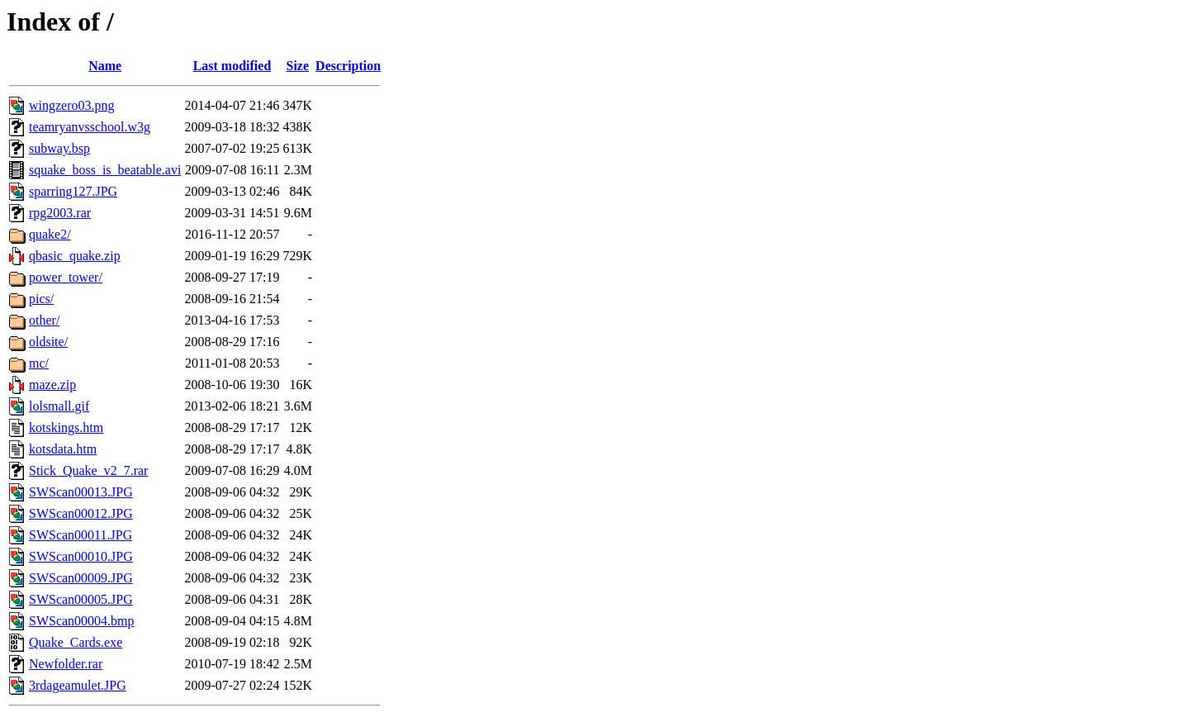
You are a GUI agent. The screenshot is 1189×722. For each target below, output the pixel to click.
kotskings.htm (66, 427)
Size (298, 66)
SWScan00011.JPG (80, 535)
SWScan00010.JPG (81, 556)
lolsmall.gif (59, 406)
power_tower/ (65, 277)
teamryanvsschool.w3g (89, 127)
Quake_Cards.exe (75, 642)
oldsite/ (48, 342)
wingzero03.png (72, 105)
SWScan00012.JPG (81, 513)
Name (104, 66)
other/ (44, 320)
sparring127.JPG (73, 191)
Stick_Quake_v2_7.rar (88, 470)
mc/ (39, 363)
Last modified (232, 66)
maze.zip (52, 385)
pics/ (41, 299)
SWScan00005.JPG (81, 599)
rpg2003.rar (60, 213)
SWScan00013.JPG (81, 492)
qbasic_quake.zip (75, 256)
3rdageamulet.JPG (77, 685)
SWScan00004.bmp (82, 621)
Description (348, 66)
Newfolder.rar (65, 664)
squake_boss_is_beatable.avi (105, 170)
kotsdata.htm (63, 449)
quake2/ (50, 234)
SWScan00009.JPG (81, 578)
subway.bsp (59, 148)
